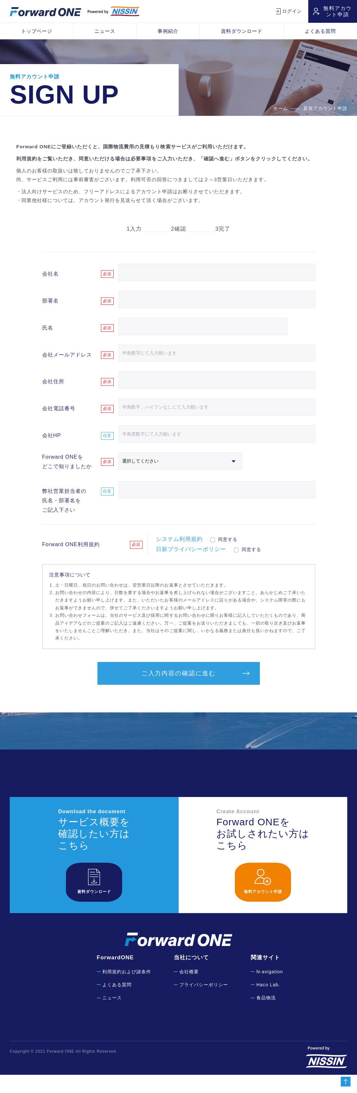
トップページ (36, 31)
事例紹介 (168, 31)
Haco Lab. (268, 1002)
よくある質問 (117, 1002)
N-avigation (269, 989)
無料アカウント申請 (337, 11)
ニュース (105, 31)
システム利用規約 (179, 556)
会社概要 (189, 989)
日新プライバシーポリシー (191, 566)
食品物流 (266, 1016)
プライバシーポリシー (203, 1002)
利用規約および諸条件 (126, 989)
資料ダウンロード (241, 31)
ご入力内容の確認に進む (178, 691)
